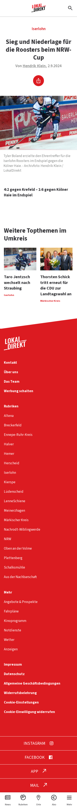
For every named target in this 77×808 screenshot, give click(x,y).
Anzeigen (11, 649)
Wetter (9, 639)
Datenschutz (14, 674)
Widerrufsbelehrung (20, 692)
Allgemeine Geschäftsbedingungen (32, 683)
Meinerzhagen (14, 510)
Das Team (12, 381)
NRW (7, 539)
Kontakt (10, 362)
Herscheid (11, 463)
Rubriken (11, 406)
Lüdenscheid (13, 491)
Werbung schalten (18, 391)
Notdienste (12, 630)
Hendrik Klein (34, 66)
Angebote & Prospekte (21, 601)
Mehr (8, 592)
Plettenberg (13, 558)
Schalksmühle (14, 567)
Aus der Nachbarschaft (20, 576)
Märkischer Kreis (16, 520)
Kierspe (9, 482)
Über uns (11, 372)
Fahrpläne (11, 611)
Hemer (9, 453)
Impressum (13, 664)
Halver (9, 444)
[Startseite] (38, 10)
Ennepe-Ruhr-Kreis (18, 434)
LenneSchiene (14, 501)
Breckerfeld (13, 425)
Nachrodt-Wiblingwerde (22, 529)
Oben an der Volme (18, 548)
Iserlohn (39, 29)
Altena (9, 415)
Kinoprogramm (15, 620)
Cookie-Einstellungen (21, 702)
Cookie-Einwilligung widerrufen (29, 711)
